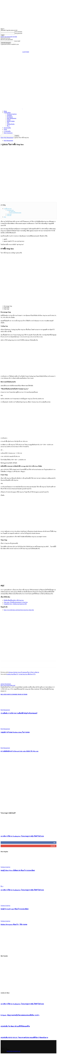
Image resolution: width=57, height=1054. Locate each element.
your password (18, 33)
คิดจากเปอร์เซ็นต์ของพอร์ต (15, 212)
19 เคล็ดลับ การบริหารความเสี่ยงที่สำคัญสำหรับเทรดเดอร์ (19, 713)
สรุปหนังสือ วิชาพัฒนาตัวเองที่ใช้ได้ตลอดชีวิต (15, 1026)
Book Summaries (8, 133)
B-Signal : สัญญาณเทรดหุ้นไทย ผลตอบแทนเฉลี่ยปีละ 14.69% (20, 1015)
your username (18, 31)
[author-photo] (4, 682)
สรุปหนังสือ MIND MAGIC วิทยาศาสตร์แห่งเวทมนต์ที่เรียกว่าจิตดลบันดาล (24, 1037)
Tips (8, 122)
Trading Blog (7, 112)
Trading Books (10, 124)
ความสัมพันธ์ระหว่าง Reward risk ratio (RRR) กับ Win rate (19, 751)
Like (54, 842)
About (5, 129)
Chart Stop (9, 214)
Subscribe (53, 845)
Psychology (10, 117)
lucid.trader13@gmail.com (13, 1051)
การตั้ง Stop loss (8, 208)
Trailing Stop (12, 211)
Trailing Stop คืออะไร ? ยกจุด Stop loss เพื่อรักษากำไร (21, 674)
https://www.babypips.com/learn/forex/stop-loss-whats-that (19, 610)
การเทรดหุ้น (7, 131)
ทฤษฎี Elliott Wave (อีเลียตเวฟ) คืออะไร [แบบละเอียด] (18, 870)
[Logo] (11, 108)
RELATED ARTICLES (7, 694)
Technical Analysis (12, 114)
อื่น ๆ (8, 125)
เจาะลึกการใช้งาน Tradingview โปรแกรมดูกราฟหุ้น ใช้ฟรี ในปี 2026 (22, 836)
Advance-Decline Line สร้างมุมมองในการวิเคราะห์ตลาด (24, 672)
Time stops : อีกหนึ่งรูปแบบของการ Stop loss (16, 602)
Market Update (11, 121)
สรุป (5, 217)
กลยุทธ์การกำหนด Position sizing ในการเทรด (15, 732)
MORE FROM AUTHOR (20, 694)
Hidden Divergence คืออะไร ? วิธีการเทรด (14, 924)
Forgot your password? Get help (9, 36)
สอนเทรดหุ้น (7, 127)
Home (5, 111)
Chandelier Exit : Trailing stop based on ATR (15, 604)
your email (17, 41)
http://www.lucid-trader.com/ (8, 685)
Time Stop (9, 215)
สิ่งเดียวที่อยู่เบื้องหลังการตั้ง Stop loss (14, 600)
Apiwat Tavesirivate (6, 684)
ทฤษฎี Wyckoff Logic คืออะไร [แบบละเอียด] (15, 909)
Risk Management (11, 118)
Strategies (9, 115)
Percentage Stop (10, 210)
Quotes (9, 119)
